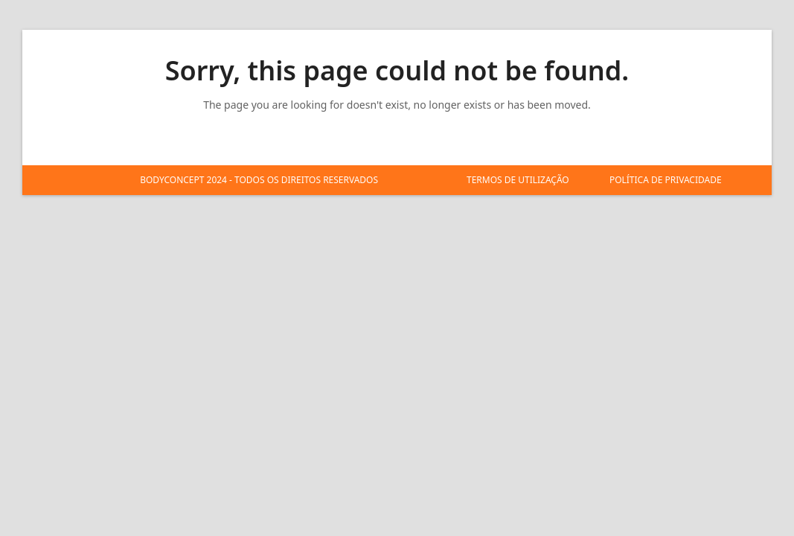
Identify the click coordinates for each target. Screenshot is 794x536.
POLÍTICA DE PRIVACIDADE (665, 179)
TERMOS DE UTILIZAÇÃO (518, 179)
